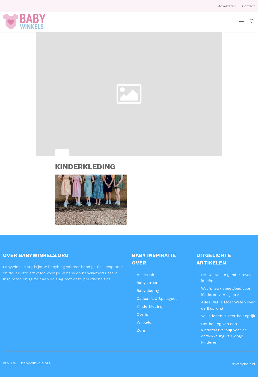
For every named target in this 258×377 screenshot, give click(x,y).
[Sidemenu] (241, 21)
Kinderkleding (149, 306)
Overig (142, 314)
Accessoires (148, 274)
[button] (251, 21)
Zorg (141, 330)
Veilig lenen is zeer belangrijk (228, 316)
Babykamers (148, 282)
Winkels (144, 322)
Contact (248, 6)
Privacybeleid (243, 364)
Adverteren (227, 6)
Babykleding (148, 290)
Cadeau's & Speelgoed (157, 298)
